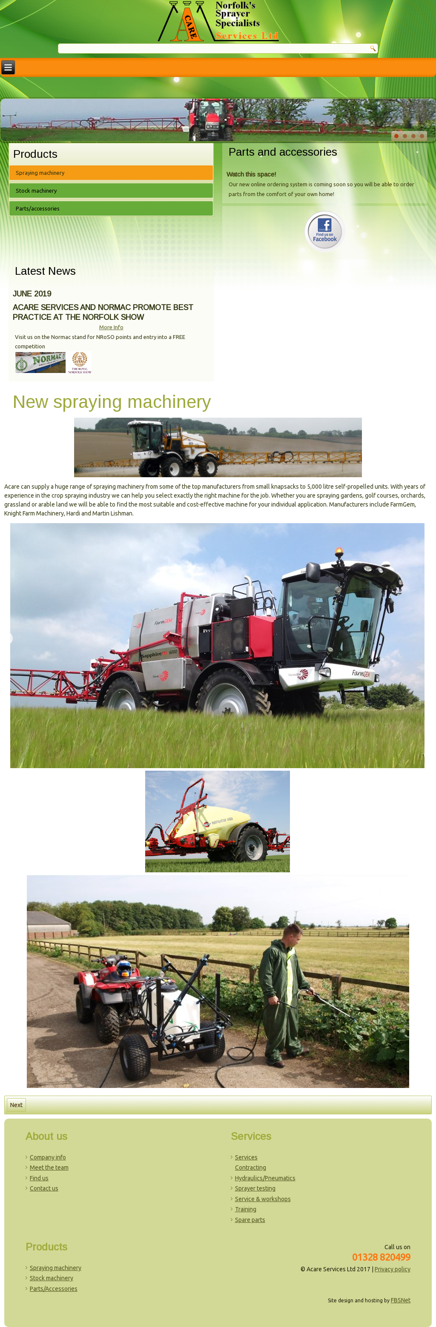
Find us (39, 1178)
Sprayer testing (255, 1188)
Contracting (250, 1167)
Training (245, 1209)
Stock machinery (36, 191)
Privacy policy (392, 1269)
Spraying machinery (40, 173)
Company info (48, 1157)
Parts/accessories (38, 208)
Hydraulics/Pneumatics (265, 1178)
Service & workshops (263, 1199)
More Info (111, 327)
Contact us (44, 1188)
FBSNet (400, 1300)
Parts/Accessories (53, 1288)
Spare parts (250, 1219)
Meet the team (49, 1167)
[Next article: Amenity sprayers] (16, 1105)
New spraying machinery (112, 402)
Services (246, 1157)
